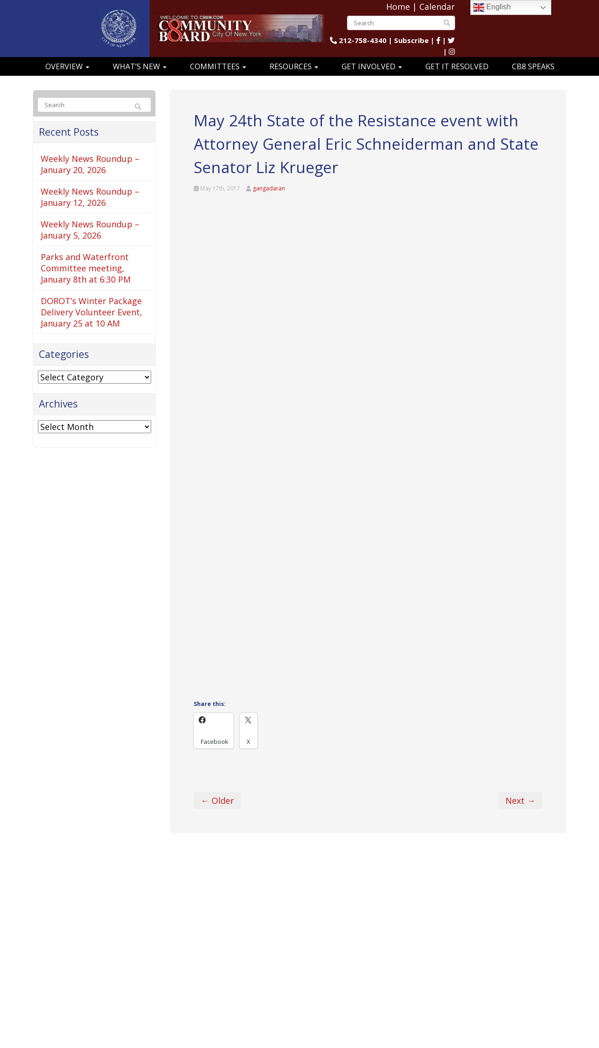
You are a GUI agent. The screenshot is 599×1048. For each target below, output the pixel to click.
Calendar (437, 6)
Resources (294, 66)
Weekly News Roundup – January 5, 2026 (90, 229)
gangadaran (269, 188)
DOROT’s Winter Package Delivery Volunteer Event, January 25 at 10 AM (91, 312)
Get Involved (372, 66)
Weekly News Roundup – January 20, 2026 (90, 164)
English (492, 7)
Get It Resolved (457, 66)
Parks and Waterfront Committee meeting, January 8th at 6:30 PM (86, 268)
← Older (217, 800)
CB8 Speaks (533, 66)
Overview (67, 66)
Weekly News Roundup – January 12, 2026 (90, 197)
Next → (520, 800)
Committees (218, 66)
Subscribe (411, 40)
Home (398, 6)
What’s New (140, 66)
